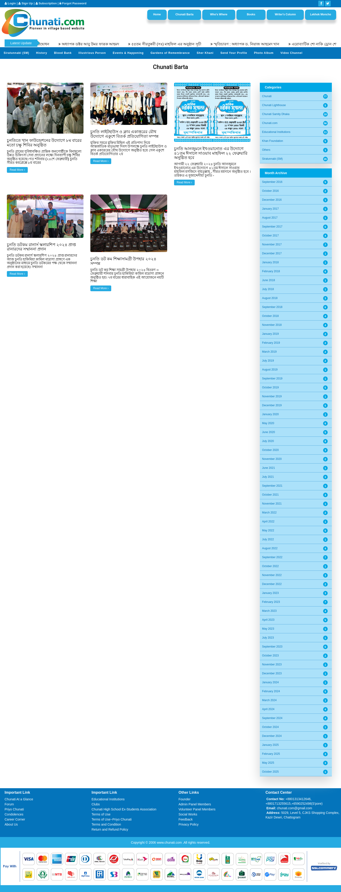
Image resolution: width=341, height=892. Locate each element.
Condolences (14, 814)
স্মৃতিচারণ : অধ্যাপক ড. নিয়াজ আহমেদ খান (255, 44)
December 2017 (272, 253)
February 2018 (271, 271)
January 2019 (270, 333)
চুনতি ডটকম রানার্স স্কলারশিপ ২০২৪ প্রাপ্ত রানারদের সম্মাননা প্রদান (41, 247)
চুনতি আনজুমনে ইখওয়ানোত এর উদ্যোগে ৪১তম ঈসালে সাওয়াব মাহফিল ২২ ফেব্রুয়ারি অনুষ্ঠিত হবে (210, 153)
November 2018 (272, 325)
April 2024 (268, 709)
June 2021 (268, 467)
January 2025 (270, 745)
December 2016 (272, 199)
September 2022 (272, 557)
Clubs (95, 804)
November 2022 (272, 575)
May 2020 (268, 423)
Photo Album (264, 53)
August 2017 (269, 217)
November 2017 (272, 244)
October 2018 (270, 316)
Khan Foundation (272, 141)
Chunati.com (269, 123)
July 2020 (268, 441)
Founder (185, 799)
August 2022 (269, 548)
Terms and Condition (106, 824)
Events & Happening (128, 53)
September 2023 (272, 646)
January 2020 (270, 414)
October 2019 (270, 387)
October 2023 (270, 655)
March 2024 (269, 700)
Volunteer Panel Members (197, 809)
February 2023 (271, 602)
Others (266, 149)
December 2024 (272, 736)
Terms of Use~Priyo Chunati (111, 819)
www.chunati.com (170, 842)
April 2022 (268, 521)
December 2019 (272, 405)
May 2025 (268, 762)
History (41, 53)
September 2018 (272, 307)
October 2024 (270, 727)
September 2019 (272, 378)
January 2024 (270, 682)
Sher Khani (205, 53)
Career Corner (15, 819)
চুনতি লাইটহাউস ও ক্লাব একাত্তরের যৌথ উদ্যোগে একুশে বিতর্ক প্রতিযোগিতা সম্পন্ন (124, 134)
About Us (11, 824)
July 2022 (268, 539)
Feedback (186, 819)
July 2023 (268, 637)
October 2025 (270, 771)
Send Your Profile (233, 53)
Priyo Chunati (14, 809)
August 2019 (269, 369)
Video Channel (291, 53)
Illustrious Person (92, 53)
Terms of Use (100, 814)
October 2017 (270, 235)
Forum (9, 804)
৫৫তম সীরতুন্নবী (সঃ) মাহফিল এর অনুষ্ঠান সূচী (174, 44)
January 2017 (270, 208)
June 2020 (268, 432)
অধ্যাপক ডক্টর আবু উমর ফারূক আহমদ (98, 44)
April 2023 (268, 619)
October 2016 (270, 190)
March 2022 (269, 512)
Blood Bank (63, 53)
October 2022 (270, 566)
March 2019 (269, 351)
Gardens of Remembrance (170, 53)
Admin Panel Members (195, 804)
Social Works (188, 814)
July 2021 (268, 476)
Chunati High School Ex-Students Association (123, 809)
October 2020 (270, 450)
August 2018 (269, 298)
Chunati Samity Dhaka (275, 114)
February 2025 (271, 753)
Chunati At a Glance (19, 799)
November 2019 (272, 396)
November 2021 (272, 503)
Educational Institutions (276, 132)
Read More (17, 169)
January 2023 (270, 593)
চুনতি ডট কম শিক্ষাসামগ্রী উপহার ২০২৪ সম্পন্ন (123, 261)
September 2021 (272, 485)
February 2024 (271, 691)
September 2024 (272, 718)
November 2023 (272, 664)
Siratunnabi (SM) (16, 53)
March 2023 (269, 610)
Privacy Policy (189, 824)
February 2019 (271, 342)
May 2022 (268, 530)
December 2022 (272, 584)
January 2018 (270, 262)
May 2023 (268, 628)
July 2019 (268, 360)
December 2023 (272, 673)
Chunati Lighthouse (274, 105)
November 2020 (272, 459)
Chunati (267, 96)
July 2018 (268, 289)
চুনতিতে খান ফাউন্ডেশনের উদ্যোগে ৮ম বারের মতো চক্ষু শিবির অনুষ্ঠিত (44, 142)
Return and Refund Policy (109, 829)
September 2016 (272, 182)
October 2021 (270, 494)
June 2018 (268, 280)
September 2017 (272, 226)
